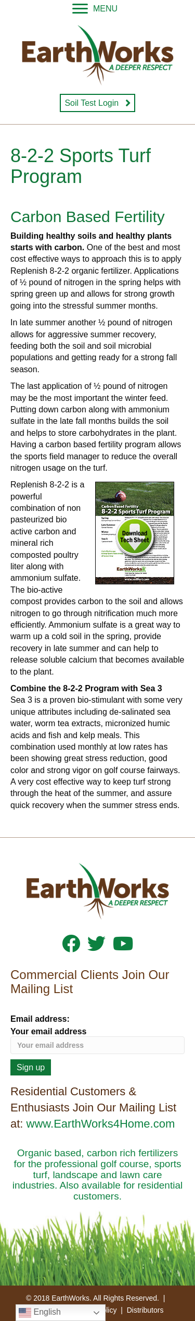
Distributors (145, 1310)
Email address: (40, 1018)
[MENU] (95, 9)
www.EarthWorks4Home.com (101, 1123)
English (40, 1312)
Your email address (97, 1040)
